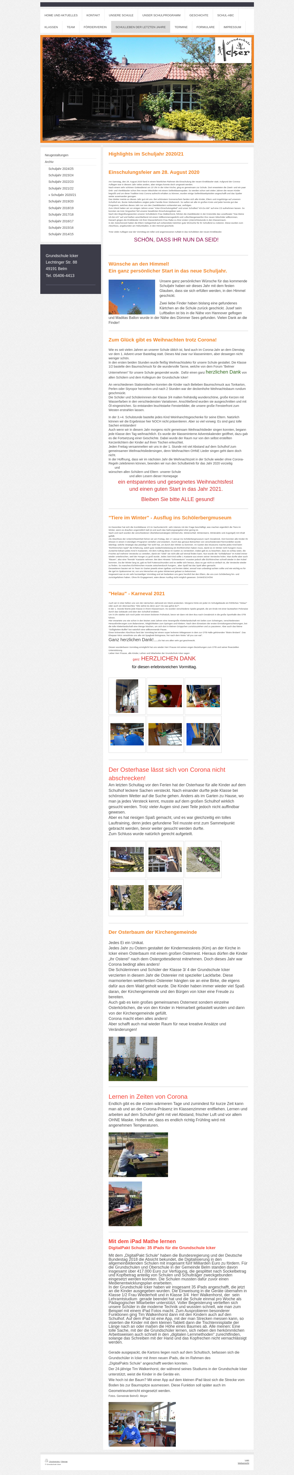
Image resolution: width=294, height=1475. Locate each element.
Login (247, 1460)
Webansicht (243, 1463)
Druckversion (52, 1461)
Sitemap (64, 1461)
